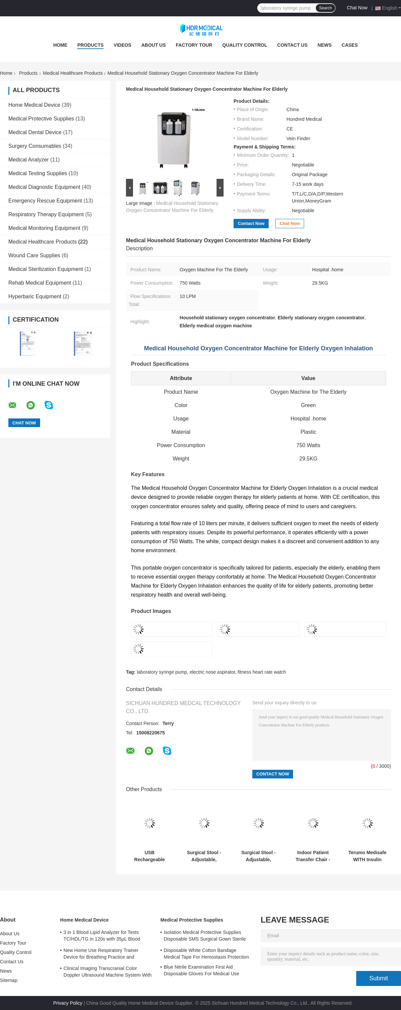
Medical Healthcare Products (73, 73)
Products (90, 45)
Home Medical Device (34, 105)
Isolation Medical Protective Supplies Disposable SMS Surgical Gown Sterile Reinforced (205, 937)
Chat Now (357, 7)
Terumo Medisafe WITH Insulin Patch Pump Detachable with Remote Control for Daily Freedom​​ (367, 856)
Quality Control (244, 45)
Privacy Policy (67, 1003)
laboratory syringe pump (162, 672)
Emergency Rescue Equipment (45, 201)
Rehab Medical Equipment (39, 283)
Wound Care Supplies (34, 255)
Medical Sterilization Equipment (45, 269)
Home (60, 45)
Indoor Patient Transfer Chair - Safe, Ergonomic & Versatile (312, 856)
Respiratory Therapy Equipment (46, 214)
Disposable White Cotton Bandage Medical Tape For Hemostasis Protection (206, 954)
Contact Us (292, 45)
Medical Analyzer (28, 159)
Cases (350, 45)
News (324, 45)
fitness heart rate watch (262, 672)
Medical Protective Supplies (41, 118)
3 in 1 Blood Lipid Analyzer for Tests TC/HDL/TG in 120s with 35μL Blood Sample (101, 937)
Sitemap (8, 980)
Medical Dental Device (34, 132)
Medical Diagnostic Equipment (44, 187)
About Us (153, 45)
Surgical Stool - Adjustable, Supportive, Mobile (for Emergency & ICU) (204, 856)
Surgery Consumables (34, 146)
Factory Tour (194, 45)
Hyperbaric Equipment (34, 296)
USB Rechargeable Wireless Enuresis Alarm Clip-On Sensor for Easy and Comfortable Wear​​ (149, 856)
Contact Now (251, 223)
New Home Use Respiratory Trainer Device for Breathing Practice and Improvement (100, 955)
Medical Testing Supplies (37, 173)
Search (325, 8)
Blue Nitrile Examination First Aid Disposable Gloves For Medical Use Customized (201, 971)
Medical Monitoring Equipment (44, 228)
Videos (122, 45)
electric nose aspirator (212, 672)
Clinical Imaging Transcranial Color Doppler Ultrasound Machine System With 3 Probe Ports (107, 973)
